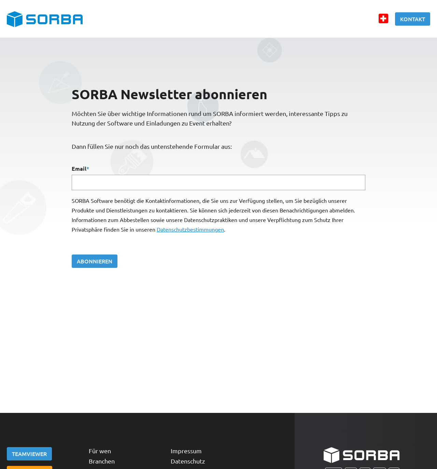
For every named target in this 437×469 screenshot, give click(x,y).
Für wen (100, 450)
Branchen (102, 461)
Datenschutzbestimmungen (190, 229)
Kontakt (412, 19)
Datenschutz (188, 461)
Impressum (186, 450)
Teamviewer (29, 453)
